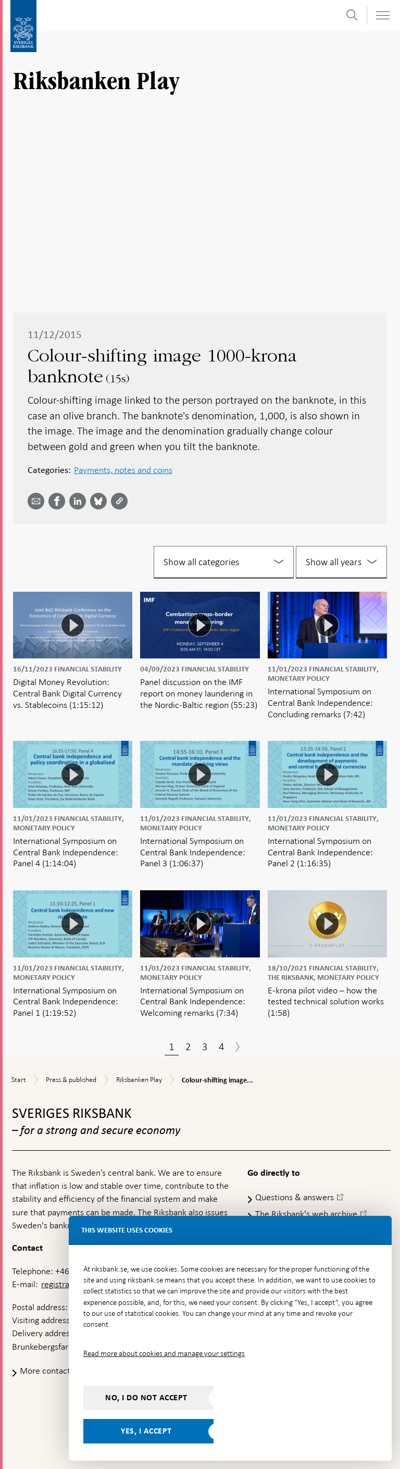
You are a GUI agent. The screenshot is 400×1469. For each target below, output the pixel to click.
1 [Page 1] (171, 1046)
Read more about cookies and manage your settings (164, 1353)
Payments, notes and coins (123, 470)
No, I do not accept (146, 1397)
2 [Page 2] (188, 1046)
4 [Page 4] (221, 1046)
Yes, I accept (146, 1431)
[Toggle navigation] (382, 15)
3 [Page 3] (205, 1046)
